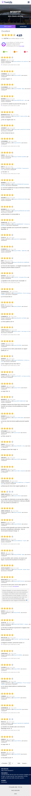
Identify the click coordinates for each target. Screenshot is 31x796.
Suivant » (24, 763)
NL (21, 787)
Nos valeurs (15, 790)
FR (19, 787)
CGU (15, 793)
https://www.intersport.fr (7, 770)
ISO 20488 (21, 46)
